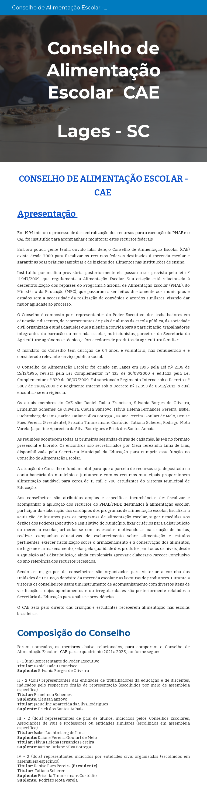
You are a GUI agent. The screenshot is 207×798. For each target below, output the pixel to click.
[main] (103, 88)
